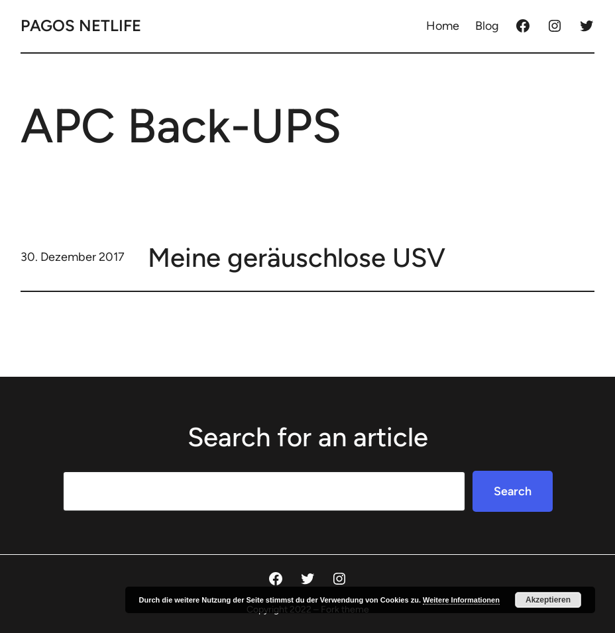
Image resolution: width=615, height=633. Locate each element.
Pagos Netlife (81, 25)
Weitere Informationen (461, 600)
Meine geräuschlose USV (296, 257)
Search (512, 491)
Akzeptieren (548, 600)
